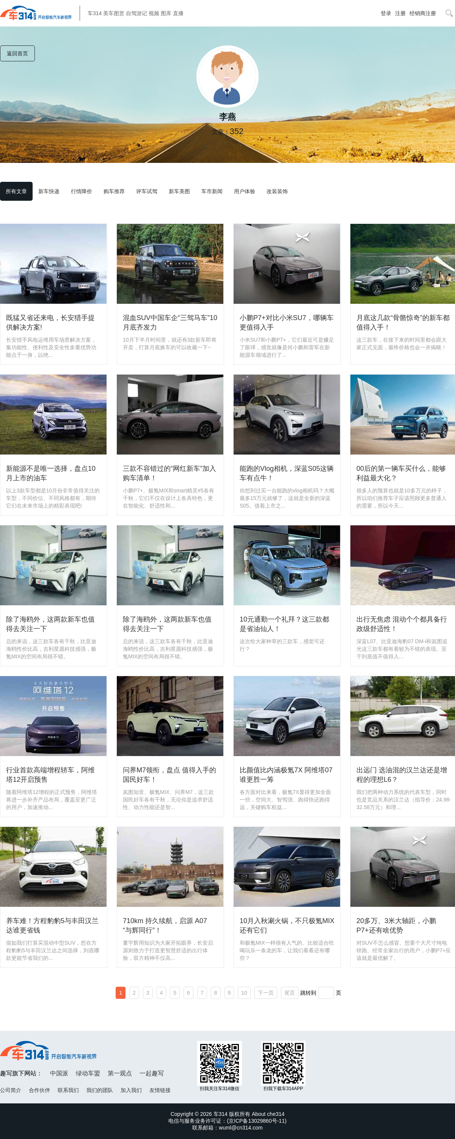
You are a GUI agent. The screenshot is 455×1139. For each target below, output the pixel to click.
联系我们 (68, 1090)
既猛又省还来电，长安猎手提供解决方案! (50, 322)
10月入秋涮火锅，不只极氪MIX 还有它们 (287, 925)
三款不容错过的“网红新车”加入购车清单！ (169, 473)
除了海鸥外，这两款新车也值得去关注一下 (50, 624)
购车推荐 (114, 191)
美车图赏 (113, 13)
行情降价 (81, 191)
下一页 (266, 993)
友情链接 (160, 1090)
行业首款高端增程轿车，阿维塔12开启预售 (50, 774)
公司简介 (10, 1090)
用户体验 (244, 191)
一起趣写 (152, 1073)
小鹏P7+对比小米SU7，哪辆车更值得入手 (287, 322)
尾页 (289, 993)
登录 (386, 13)
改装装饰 (277, 191)
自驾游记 (136, 13)
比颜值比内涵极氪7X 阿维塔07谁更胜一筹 (286, 774)
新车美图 (179, 191)
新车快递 (49, 191)
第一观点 (120, 1073)
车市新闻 (212, 191)
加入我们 (131, 1090)
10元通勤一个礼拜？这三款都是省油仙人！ (284, 624)
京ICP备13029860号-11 (257, 1121)
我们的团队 (99, 1090)
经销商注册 (423, 13)
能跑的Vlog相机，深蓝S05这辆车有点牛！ (287, 473)
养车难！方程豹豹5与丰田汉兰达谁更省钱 (52, 925)
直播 (178, 13)
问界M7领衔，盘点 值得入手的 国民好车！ (169, 774)
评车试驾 (146, 191)
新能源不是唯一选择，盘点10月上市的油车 (51, 473)
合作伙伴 (39, 1090)
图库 (166, 13)
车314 (95, 13)
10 (244, 993)
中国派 (59, 1073)
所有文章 (16, 191)
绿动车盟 (88, 1073)
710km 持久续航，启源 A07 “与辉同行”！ (165, 925)
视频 (154, 13)
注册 (400, 13)
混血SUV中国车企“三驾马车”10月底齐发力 (170, 322)
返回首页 (17, 53)
